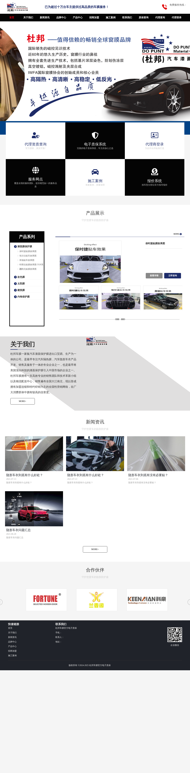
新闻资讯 (45, 17)
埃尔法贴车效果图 (27, 256)
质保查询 (143, 17)
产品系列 (27, 237)
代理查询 (160, 17)
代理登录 (176, 17)
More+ (22, 401)
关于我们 (28, 17)
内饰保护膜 (23, 296)
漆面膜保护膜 (24, 246)
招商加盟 (94, 17)
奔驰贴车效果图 (26, 260)
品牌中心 (61, 17)
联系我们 (127, 17)
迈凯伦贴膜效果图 (27, 269)
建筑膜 (21, 290)
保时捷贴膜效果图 (27, 251)
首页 (11, 17)
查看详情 (154, 275)
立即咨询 (172, 275)
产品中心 (78, 17)
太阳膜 (21, 283)
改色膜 (21, 277)
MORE (178, 234)
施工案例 (111, 17)
